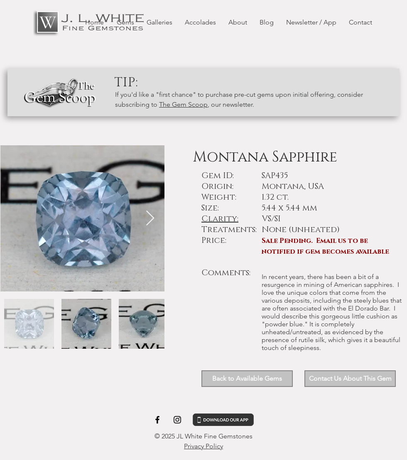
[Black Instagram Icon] (177, 420)
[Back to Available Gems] (247, 378)
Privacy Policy (203, 446)
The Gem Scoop (183, 104)
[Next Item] (150, 218)
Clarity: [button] (219, 218)
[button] (350, 378)
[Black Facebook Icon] (157, 420)
